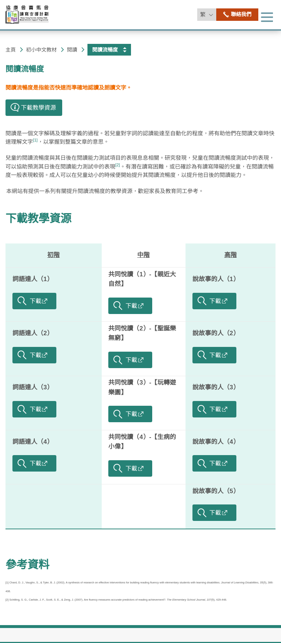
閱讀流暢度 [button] (105, 50)
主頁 (10, 50)
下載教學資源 (38, 218)
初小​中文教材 (41, 50)
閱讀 (72, 50)
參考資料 (27, 565)
